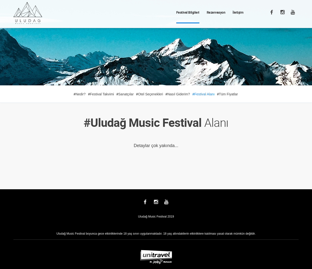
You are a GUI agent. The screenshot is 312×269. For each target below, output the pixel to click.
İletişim (238, 12)
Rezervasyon (216, 12)
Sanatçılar (125, 94)
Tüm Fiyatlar (227, 94)
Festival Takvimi (101, 94)
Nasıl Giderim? (178, 94)
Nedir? (80, 94)
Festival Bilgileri (187, 12)
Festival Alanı (203, 94)
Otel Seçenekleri (149, 94)
